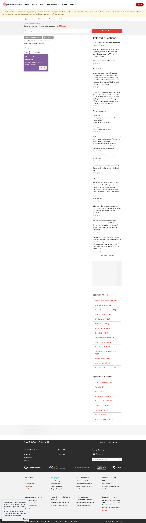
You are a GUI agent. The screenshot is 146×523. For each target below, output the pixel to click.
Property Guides (29, 483)
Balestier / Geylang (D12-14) (104, 405)
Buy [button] (27, 4)
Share (37, 52)
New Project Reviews (31, 504)
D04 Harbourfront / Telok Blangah (111, 499)
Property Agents (102, 347)
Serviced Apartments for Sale (84, 486)
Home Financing (102, 328)
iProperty (117, 467)
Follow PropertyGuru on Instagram (110, 442)
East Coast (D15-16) (101, 410)
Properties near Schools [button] (84, 504)
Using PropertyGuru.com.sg (105, 368)
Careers (26, 460)
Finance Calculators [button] (57, 486)
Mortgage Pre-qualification (58, 489)
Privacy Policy (23, 509)
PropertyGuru (30, 478)
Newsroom (61, 454)
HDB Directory (29, 486)
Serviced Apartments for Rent (110, 486)
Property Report (101, 467)
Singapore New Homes (33, 496)
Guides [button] (64, 4)
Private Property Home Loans (59, 481)
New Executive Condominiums (34, 501)
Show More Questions (107, 255)
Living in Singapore (103, 342)
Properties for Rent (109, 478)
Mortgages (55, 478)
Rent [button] (35, 4)
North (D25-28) (99, 392)
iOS (47, 442)
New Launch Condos (31, 499)
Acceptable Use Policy (31, 518)
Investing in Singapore (104, 337)
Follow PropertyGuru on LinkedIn (116, 442)
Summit (81, 467)
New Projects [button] (53, 4)
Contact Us (62, 450)
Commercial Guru (32, 467)
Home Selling (101, 333)
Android (40, 442)
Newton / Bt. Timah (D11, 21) (104, 419)
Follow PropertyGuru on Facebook (107, 442)
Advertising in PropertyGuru (106, 300)
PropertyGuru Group (31, 450)
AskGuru (27, 481)
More (73, 4)
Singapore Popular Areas (111, 496)
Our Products (28, 457)
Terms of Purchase (71, 518)
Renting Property (102, 363)
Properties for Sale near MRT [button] (60, 501)
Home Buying (102, 324)
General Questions (103, 314)
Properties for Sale (83, 478)
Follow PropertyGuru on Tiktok (121, 442)
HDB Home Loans (55, 483)
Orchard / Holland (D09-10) (103, 401)
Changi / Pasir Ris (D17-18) (103, 382)
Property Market (102, 358)
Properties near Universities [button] (85, 501)
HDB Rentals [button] (106, 481)
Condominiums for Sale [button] (84, 484)
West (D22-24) (99, 387)
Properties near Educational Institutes (84, 497)
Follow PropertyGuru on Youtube (113, 442)
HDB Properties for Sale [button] (84, 481)
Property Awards (57, 467)
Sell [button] (42, 4)
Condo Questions (103, 305)
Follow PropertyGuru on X (119, 442)
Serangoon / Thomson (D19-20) (105, 396)
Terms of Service (45, 518)
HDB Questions (48, 37)
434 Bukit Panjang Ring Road (33, 37)
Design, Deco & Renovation (105, 310)
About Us (27, 454)
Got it (43, 68)
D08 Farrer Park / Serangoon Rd (111, 506)
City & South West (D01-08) (103, 415)
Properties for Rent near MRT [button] (60, 504)
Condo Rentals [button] (107, 484)
